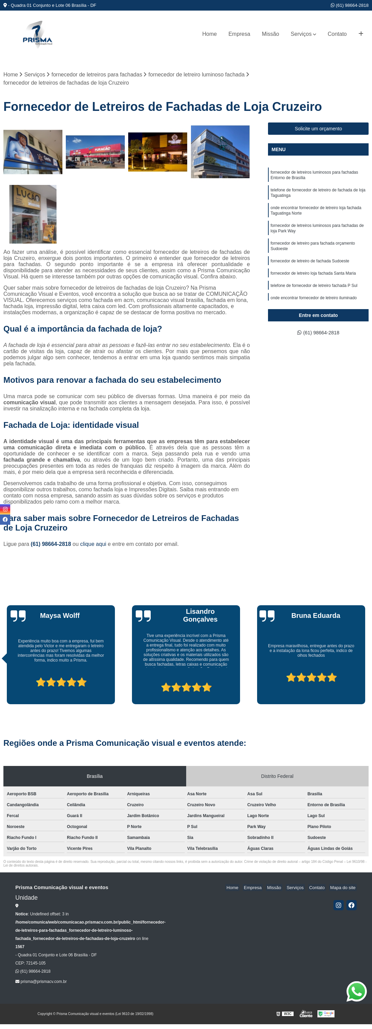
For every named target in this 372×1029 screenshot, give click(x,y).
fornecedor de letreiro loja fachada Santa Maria (313, 281)
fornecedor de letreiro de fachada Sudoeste (309, 268)
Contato (337, 34)
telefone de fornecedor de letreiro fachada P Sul (313, 294)
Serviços (301, 34)
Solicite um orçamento (318, 129)
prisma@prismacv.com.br (41, 982)
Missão (270, 34)
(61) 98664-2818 (350, 5)
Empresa (239, 34)
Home (209, 34)
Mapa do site (343, 888)
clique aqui (93, 545)
